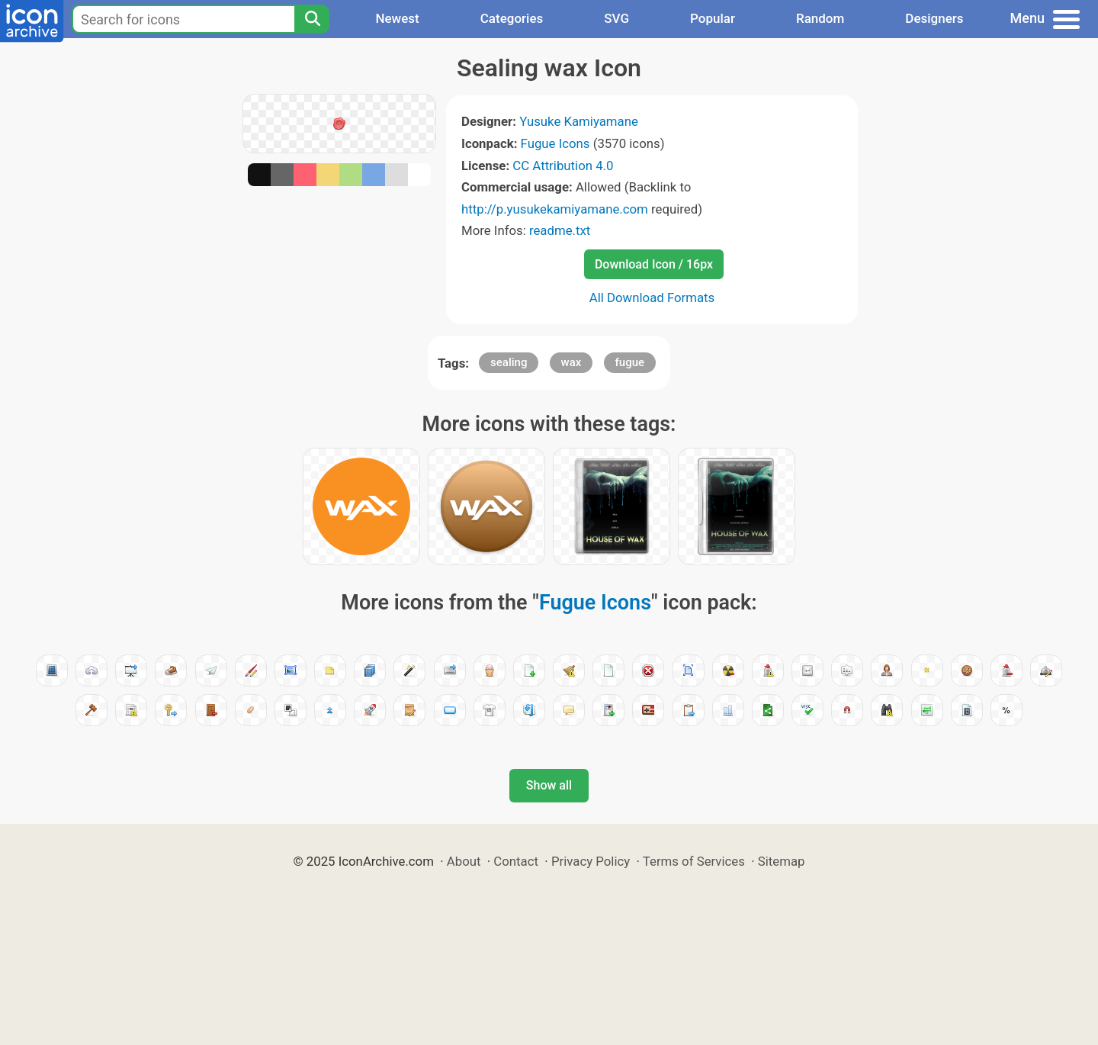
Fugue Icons (555, 143)
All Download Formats (652, 297)
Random (820, 18)
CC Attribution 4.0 (562, 165)
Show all (549, 785)
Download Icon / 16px (654, 264)
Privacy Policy (590, 861)
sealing (508, 362)
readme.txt (559, 230)
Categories (512, 18)
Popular (712, 18)
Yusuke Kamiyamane (578, 121)
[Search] (311, 19)
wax (571, 362)
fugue (630, 362)
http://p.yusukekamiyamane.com (554, 209)
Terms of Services (694, 861)
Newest (397, 18)
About (464, 861)
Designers (934, 18)
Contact (515, 861)
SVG (616, 18)
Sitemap (781, 861)
